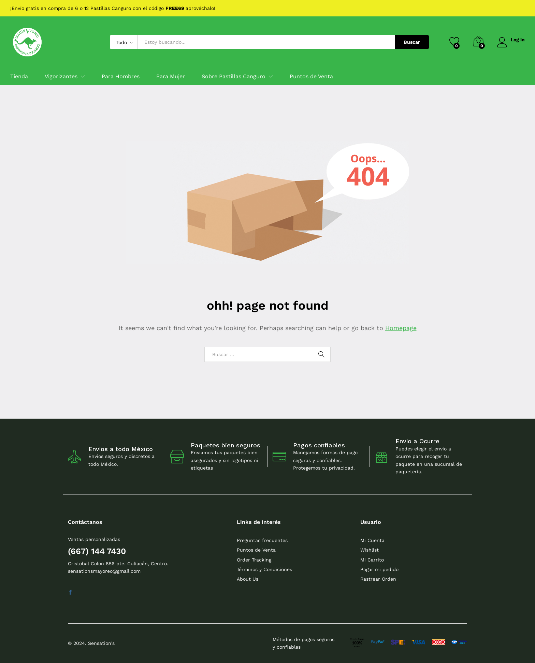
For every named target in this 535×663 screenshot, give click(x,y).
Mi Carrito (372, 560)
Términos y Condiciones (264, 569)
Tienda (19, 76)
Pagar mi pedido (379, 569)
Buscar (411, 42)
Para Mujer (170, 76)
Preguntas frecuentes (262, 540)
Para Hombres (121, 76)
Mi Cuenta (372, 540)
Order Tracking (254, 560)
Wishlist (369, 550)
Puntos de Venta (311, 76)
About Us (247, 579)
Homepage (401, 328)
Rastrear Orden (378, 579)
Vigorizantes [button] (61, 76)
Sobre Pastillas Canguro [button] (233, 76)
